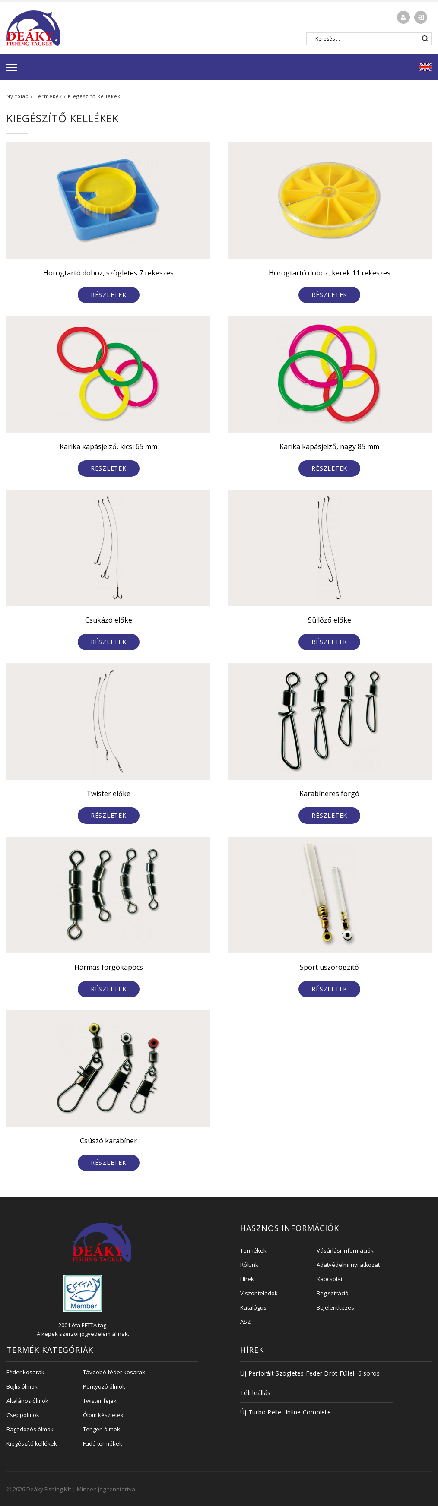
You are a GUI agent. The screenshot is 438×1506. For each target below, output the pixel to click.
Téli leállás (255, 1393)
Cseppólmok (22, 1415)
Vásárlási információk (345, 1250)
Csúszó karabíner (108, 1140)
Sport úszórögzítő (329, 967)
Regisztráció (333, 1293)
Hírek (247, 1279)
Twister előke (108, 793)
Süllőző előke (329, 620)
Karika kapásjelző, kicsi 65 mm (108, 446)
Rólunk (249, 1265)
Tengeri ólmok (101, 1429)
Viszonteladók (259, 1293)
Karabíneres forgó (329, 793)
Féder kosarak (25, 1372)
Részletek (109, 295)
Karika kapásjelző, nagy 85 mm (329, 446)
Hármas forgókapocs (108, 967)
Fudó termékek (102, 1443)
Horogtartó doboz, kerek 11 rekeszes (329, 273)
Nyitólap (17, 96)
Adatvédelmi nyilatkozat (348, 1265)
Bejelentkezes (335, 1307)
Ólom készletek (103, 1415)
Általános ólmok (27, 1401)
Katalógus (253, 1307)
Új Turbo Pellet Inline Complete (285, 1412)
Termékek (48, 96)
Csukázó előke (108, 620)
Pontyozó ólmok (104, 1386)
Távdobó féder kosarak (114, 1372)
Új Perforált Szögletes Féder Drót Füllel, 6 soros (310, 1373)
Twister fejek (100, 1401)
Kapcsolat (330, 1279)
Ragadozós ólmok (30, 1429)
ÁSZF (246, 1322)
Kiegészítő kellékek (31, 1443)
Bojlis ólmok (22, 1386)
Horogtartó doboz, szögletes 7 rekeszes (108, 273)
